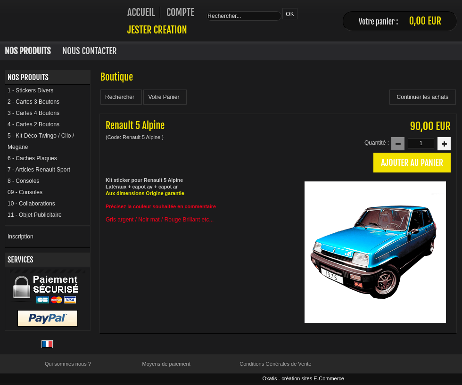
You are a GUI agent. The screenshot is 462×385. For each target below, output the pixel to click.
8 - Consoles (23, 181)
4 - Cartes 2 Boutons (33, 124)
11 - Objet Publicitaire (35, 215)
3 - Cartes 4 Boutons (33, 113)
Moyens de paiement (166, 364)
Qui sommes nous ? (68, 364)
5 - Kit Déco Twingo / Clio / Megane (41, 141)
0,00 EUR (425, 21)
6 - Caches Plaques (32, 158)
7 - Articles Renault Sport (39, 169)
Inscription (20, 236)
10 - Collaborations (31, 203)
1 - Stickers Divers (30, 90)
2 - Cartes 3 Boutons (33, 101)
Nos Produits (28, 51)
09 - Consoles (25, 192)
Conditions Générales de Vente (275, 364)
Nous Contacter (90, 51)
